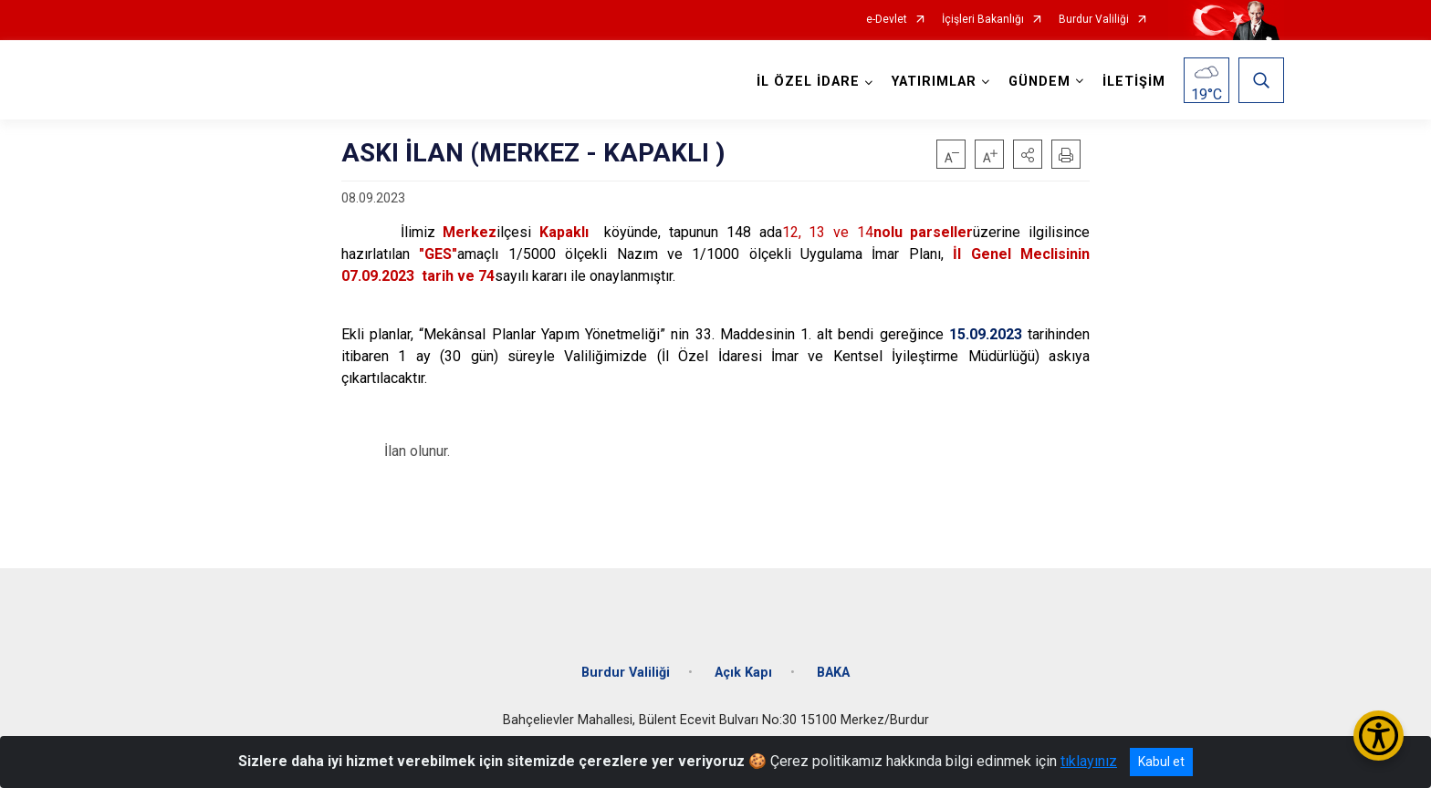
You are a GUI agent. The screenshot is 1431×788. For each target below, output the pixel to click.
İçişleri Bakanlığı (983, 20)
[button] (1027, 154)
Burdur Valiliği (1094, 20)
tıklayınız (1088, 761)
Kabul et (1161, 761)
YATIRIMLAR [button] (934, 81)
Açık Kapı (743, 671)
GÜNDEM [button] (1039, 81)
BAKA (833, 671)
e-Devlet (886, 20)
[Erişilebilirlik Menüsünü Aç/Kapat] (1378, 735)
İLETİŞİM (1133, 81)
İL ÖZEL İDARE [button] (808, 81)
